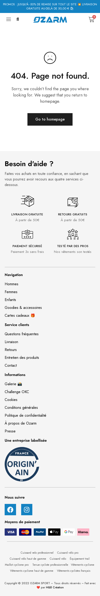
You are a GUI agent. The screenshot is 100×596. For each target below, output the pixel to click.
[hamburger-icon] (8, 20)
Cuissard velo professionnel (37, 553)
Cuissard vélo (58, 559)
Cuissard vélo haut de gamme (28, 559)
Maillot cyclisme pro (17, 565)
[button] (18, 19)
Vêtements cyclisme (83, 565)
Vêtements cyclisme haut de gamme (32, 571)
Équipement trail (80, 559)
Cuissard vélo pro (68, 553)
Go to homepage (50, 119)
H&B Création (55, 587)
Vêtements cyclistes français (73, 571)
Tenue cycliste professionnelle (50, 565)
